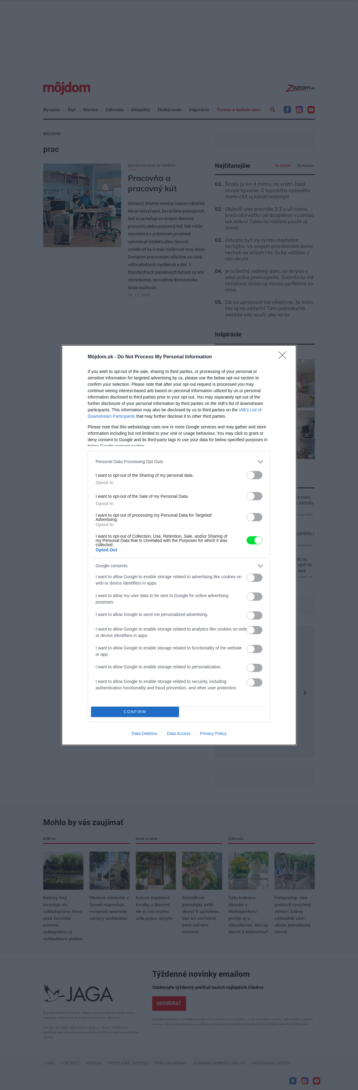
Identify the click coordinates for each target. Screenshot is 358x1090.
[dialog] (179, 545)
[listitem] (179, 462)
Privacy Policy (213, 733)
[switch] (254, 475)
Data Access (179, 733)
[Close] (284, 357)
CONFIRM (135, 711)
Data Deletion (144, 733)
